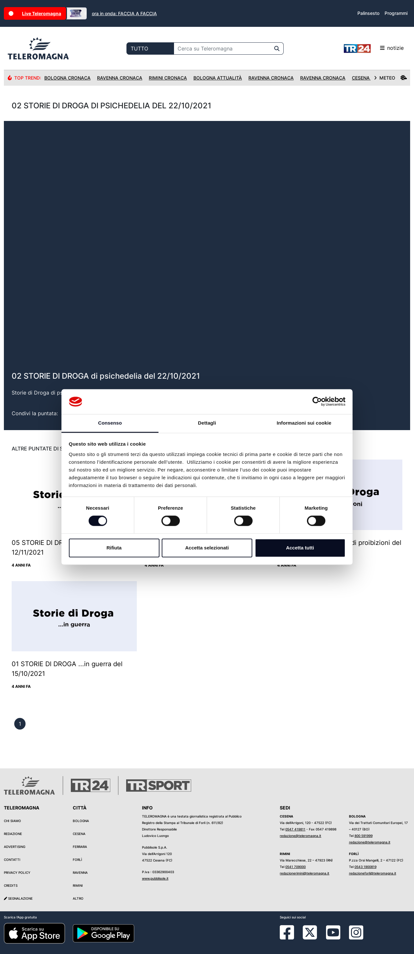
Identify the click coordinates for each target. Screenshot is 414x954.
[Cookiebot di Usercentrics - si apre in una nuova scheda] (317, 402)
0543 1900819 (365, 867)
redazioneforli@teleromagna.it (372, 873)
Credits (10, 885)
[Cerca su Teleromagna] (222, 48)
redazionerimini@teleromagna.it (304, 873)
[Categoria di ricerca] (150, 48)
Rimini (78, 885)
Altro (78, 898)
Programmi (396, 13)
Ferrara (80, 847)
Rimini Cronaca (168, 78)
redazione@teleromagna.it (300, 836)
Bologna (81, 821)
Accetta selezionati (207, 547)
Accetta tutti (300, 547)
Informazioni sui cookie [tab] (304, 423)
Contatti (12, 860)
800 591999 (363, 836)
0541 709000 (295, 867)
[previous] (20, 724)
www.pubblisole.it (155, 878)
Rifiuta (114, 547)
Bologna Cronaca (67, 78)
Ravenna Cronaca (119, 78)
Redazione (13, 834)
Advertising (14, 847)
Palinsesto (368, 13)
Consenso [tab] (110, 423)
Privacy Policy (17, 872)
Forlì (77, 860)
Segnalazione (18, 898)
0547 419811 (295, 829)
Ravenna (80, 872)
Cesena (79, 834)
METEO (390, 78)
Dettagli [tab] (207, 423)
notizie (374, 48)
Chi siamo (12, 821)
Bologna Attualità (217, 78)
